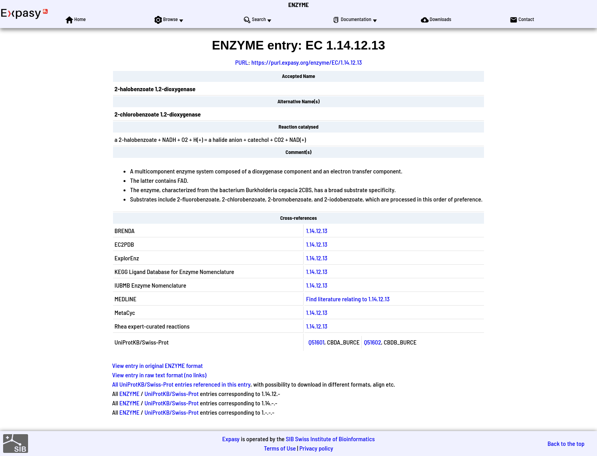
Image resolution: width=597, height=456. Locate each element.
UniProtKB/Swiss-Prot (172, 393)
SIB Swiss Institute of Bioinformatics (330, 438)
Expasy (230, 438)
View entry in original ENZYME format (157, 365)
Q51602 (372, 342)
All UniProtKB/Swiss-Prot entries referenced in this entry (181, 384)
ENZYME (298, 4)
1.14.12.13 (316, 230)
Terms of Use (280, 448)
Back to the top (566, 443)
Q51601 (316, 342)
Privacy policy (316, 448)
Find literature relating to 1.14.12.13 (347, 298)
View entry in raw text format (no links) (159, 374)
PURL (241, 62)
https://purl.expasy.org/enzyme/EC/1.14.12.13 (306, 62)
